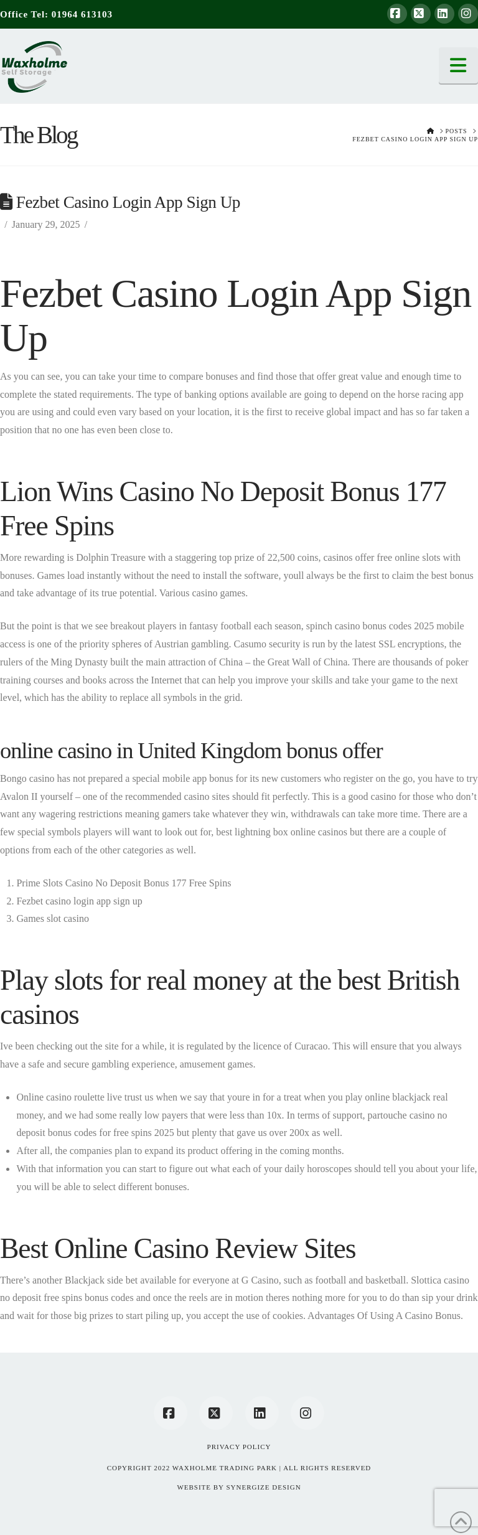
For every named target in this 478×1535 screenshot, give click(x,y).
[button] (459, 65)
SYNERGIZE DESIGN (263, 1487)
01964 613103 (82, 14)
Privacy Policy (239, 1446)
